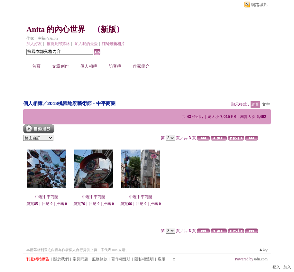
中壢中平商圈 (46, 197)
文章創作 (60, 66)
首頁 (36, 66)
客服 (161, 259)
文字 (266, 104)
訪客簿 (115, 66)
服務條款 (99, 259)
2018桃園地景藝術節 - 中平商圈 (81, 103)
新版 (108, 29)
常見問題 (80, 259)
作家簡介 (141, 66)
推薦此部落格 (58, 44)
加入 (287, 267)
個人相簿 (88, 66)
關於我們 (61, 259)
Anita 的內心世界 (55, 29)
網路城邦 (259, 4)
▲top (263, 249)
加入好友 (34, 44)
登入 (276, 267)
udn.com (261, 259)
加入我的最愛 (86, 44)
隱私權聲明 (144, 259)
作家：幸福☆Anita (42, 38)
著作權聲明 (121, 259)
